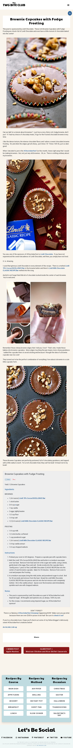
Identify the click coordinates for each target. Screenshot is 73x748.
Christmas (59, 689)
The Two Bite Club (41, 745)
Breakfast (13, 707)
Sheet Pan (36, 707)
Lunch (13, 713)
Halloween (59, 701)
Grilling (36, 695)
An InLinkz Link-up (10, 627)
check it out (58, 615)
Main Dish (13, 689)
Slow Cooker (36, 713)
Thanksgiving (59, 707)
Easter (59, 695)
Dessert (13, 701)
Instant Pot (36, 701)
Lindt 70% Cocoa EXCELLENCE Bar (32, 498)
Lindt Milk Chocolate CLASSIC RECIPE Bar (37, 521)
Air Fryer (36, 689)
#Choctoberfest (30, 151)
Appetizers (13, 695)
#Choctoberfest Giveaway (28, 613)
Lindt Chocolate (47, 254)
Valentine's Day (59, 714)
